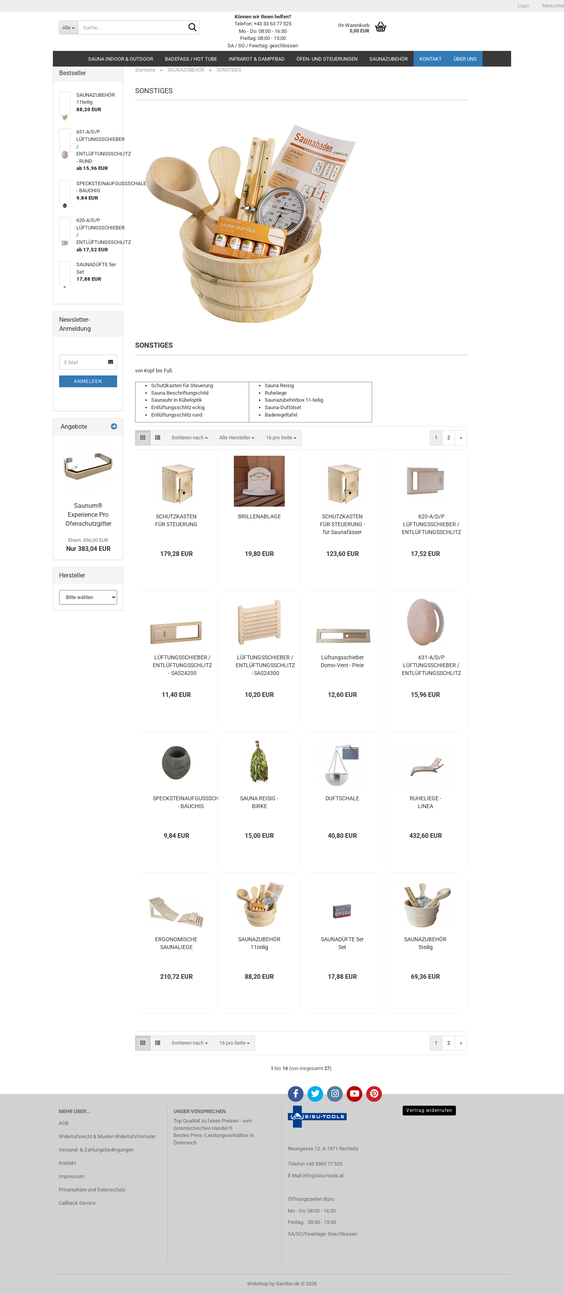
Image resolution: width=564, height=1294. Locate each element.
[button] (142, 438)
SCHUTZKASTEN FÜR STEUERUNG (176, 520)
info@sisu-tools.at (323, 1175)
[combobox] (189, 438)
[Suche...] (68, 27)
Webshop (257, 1284)
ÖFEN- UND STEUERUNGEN (327, 59)
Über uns (465, 59)
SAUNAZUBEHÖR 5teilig (425, 943)
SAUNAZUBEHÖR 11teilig (259, 943)
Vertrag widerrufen (429, 1110)
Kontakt (430, 59)
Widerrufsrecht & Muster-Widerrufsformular (107, 1136)
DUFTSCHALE (342, 798)
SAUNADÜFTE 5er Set (342, 943)
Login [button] (523, 6)
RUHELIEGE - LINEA (425, 802)
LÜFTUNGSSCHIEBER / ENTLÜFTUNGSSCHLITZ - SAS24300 (265, 665)
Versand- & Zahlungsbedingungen (96, 1150)
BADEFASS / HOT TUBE (191, 59)
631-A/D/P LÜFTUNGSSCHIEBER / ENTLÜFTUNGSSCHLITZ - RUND (431, 665)
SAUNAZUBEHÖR (388, 59)
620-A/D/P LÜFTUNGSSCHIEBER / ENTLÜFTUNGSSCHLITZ (431, 524)
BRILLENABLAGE (259, 516)
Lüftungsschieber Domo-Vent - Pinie (342, 661)
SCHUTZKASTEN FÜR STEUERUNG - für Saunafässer (342, 524)
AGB (64, 1123)
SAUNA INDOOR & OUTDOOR (120, 59)
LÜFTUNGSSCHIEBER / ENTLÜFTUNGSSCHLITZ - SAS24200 (182, 665)
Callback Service (77, 1203)
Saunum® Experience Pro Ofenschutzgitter (88, 514)
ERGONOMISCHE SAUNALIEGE (176, 943)
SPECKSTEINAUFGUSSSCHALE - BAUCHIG (191, 802)
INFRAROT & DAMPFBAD (257, 59)
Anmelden (88, 381)
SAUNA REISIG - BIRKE (259, 802)
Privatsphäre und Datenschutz (92, 1190)
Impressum (71, 1176)
